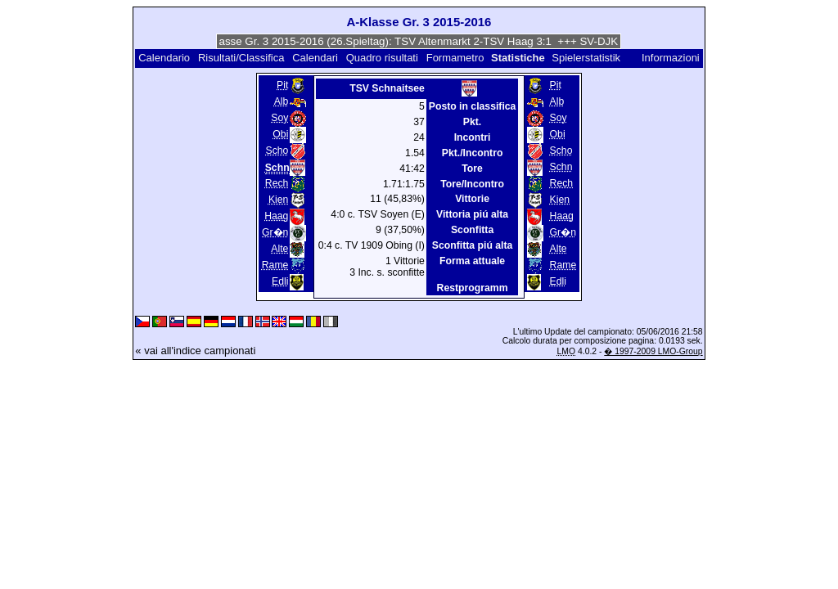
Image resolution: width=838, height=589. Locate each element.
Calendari (315, 58)
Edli (280, 281)
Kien (278, 199)
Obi (280, 134)
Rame (275, 265)
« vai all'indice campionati (195, 350)
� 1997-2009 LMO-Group (653, 351)
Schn (561, 167)
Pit (282, 85)
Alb (281, 101)
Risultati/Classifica (241, 58)
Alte (279, 248)
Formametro (455, 58)
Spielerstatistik (587, 58)
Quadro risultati (382, 58)
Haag (276, 216)
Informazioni (671, 58)
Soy (279, 118)
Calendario (164, 58)
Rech (277, 183)
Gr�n (275, 232)
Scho (277, 150)
